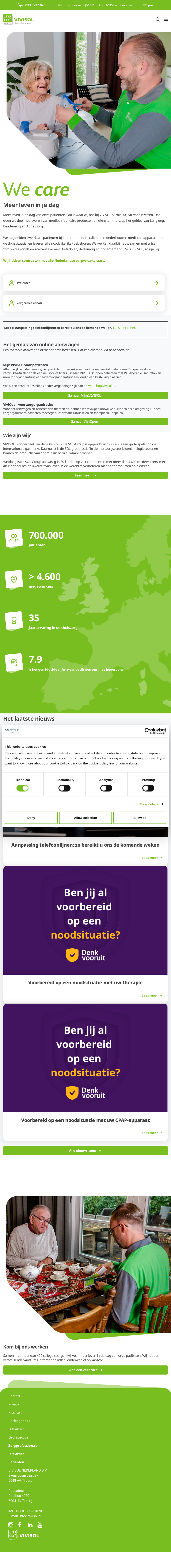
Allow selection (85, 818)
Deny (31, 818)
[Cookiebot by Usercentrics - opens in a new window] (147, 731)
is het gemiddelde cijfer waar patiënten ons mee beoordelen (76, 669)
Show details (148, 804)
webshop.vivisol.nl (101, 385)
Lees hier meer (124, 327)
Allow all (139, 818)
